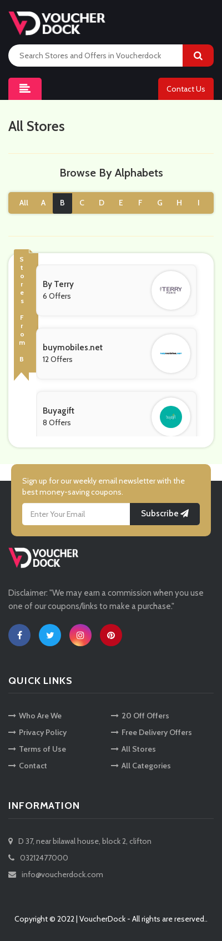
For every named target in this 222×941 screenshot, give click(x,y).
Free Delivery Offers (151, 732)
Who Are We (35, 716)
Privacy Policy (37, 732)
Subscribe (165, 514)
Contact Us (186, 89)
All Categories (141, 766)
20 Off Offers (140, 716)
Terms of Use (37, 749)
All (23, 203)
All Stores (133, 749)
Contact (27, 766)
